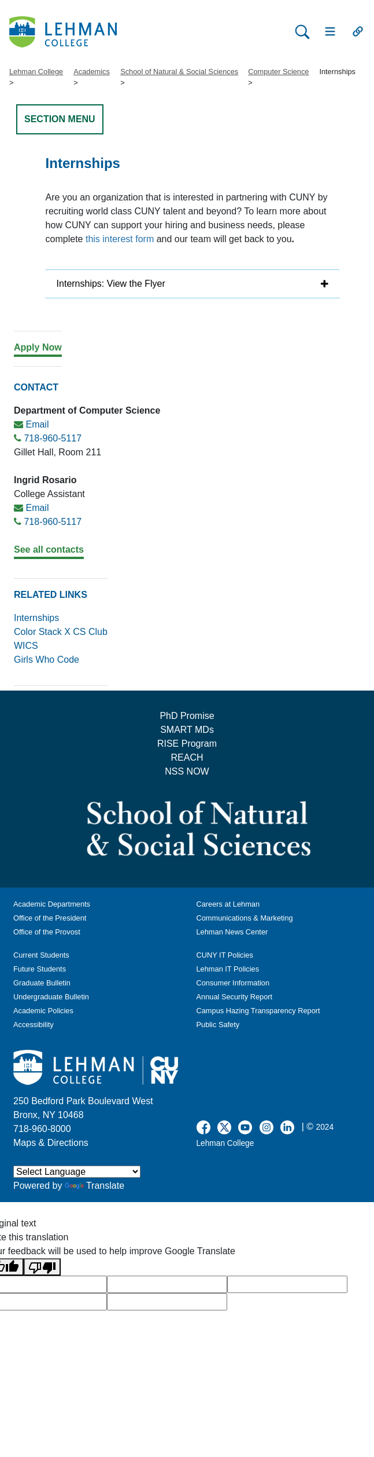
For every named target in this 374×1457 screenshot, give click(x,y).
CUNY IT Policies (225, 955)
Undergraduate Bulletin (51, 996)
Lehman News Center (232, 931)
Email (37, 424)
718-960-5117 (53, 438)
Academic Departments (51, 904)
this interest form (120, 239)
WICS (26, 646)
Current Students (41, 955)
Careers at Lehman (228, 904)
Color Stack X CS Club (61, 632)
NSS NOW (187, 771)
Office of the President (49, 918)
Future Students (39, 969)
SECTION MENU (59, 119)
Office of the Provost (46, 931)
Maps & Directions (50, 1143)
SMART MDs (187, 730)
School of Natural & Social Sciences (179, 71)
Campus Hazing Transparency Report (258, 1010)
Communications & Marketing (245, 918)
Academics (91, 71)
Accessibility (33, 1024)
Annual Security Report (235, 996)
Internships (36, 618)
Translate (94, 1186)
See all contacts (49, 549)
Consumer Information (233, 982)
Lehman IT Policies (228, 969)
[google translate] (167, 1284)
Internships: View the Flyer (111, 284)
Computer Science (278, 71)
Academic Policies (43, 1010)
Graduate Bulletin (42, 982)
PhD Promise (187, 716)
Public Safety (218, 1024)
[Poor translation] (42, 1267)
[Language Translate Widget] (76, 1172)
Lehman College (36, 71)
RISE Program (187, 743)
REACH (187, 757)
